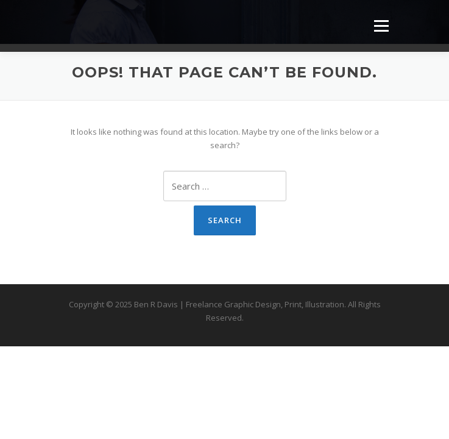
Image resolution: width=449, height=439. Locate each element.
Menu (381, 25)
